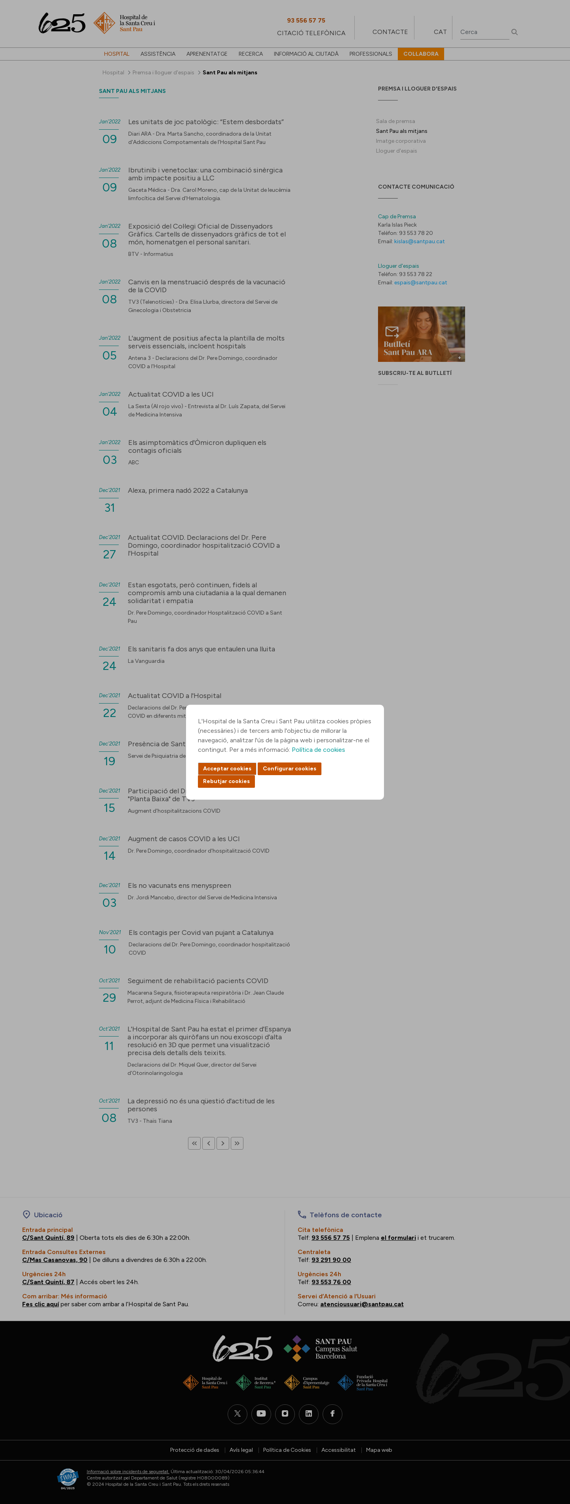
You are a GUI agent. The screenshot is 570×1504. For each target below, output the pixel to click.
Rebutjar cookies (226, 781)
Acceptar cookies (227, 768)
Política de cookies (318, 749)
